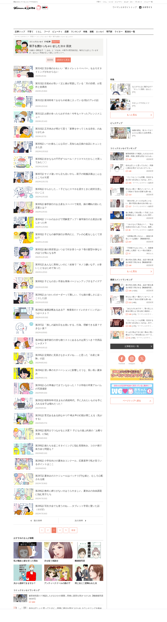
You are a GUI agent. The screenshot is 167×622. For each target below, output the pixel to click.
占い (131, 2)
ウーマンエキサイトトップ (125, 7)
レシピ (111, 2)
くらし (105, 2)
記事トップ (20, 31)
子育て (98, 2)
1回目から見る (63, 60)
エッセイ (100, 31)
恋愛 (67, 31)
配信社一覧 (130, 31)
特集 (85, 31)
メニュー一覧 (148, 2)
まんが (126, 2)
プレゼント (138, 2)
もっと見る (132, 115)
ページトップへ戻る (132, 401)
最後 (73, 530)
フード (47, 31)
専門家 (109, 31)
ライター (119, 31)
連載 (92, 31)
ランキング (76, 31)
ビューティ (118, 2)
